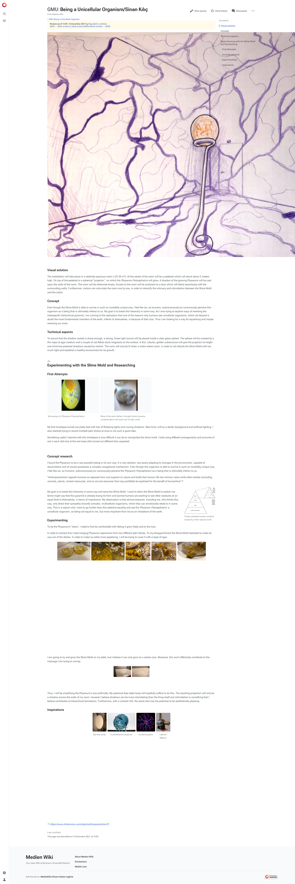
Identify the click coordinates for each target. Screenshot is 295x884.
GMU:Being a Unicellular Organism (64, 19)
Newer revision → (97, 26)
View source (198, 10)
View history (219, 10)
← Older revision (62, 26)
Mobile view (81, 732)
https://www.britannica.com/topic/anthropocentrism (78, 651)
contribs (102, 24)
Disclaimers (81, 727)
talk (95, 24)
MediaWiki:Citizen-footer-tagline (57, 742)
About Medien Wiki (84, 722)
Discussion (239, 10)
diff (52, 26)
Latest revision (77, 26)
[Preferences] (4, 873)
